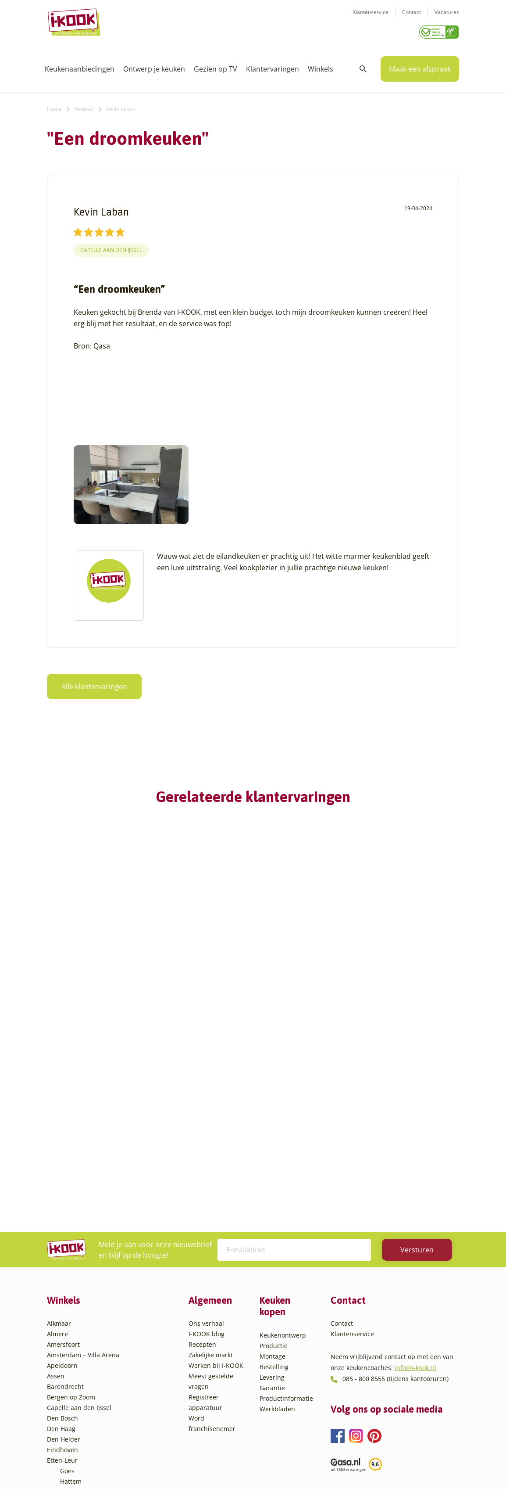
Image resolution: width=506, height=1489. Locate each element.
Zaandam (74, 1412)
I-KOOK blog (206, 1149)
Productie (274, 1161)
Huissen (72, 1317)
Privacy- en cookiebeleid (269, 1464)
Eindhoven (62, 1265)
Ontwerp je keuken (154, 66)
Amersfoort (63, 1159)
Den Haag (61, 1244)
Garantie (272, 1203)
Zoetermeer (77, 1423)
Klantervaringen (272, 66)
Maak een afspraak (420, 66)
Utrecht (71, 1381)
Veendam (74, 1391)
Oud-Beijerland (82, 1338)
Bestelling (274, 1182)
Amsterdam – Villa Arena (83, 1170)
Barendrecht (65, 1202)
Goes (67, 1286)
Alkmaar (59, 1138)
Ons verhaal (206, 1138)
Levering (272, 1192)
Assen (55, 1191)
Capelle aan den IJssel (111, 247)
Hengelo (72, 1307)
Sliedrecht (75, 1370)
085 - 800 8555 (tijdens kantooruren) (395, 1194)
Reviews (84, 106)
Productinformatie (286, 1213)
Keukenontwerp (283, 1150)
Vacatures (447, 18)
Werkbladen (277, 1224)
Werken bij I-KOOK (216, 1180)
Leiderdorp (76, 1328)
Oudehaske (76, 1349)
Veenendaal (77, 1402)
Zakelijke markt (211, 1170)
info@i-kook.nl (415, 1183)
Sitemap (323, 1464)
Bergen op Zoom (71, 1212)
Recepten (202, 1159)
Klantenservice (370, 18)
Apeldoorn (62, 1180)
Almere (57, 1149)
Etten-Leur (62, 1275)
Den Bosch (62, 1233)
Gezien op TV (215, 66)
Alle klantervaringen (94, 683)
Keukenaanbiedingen (79, 66)
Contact (411, 18)
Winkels (320, 66)
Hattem (71, 1296)
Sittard (70, 1360)
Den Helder (63, 1254)
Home (54, 106)
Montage (272, 1171)
